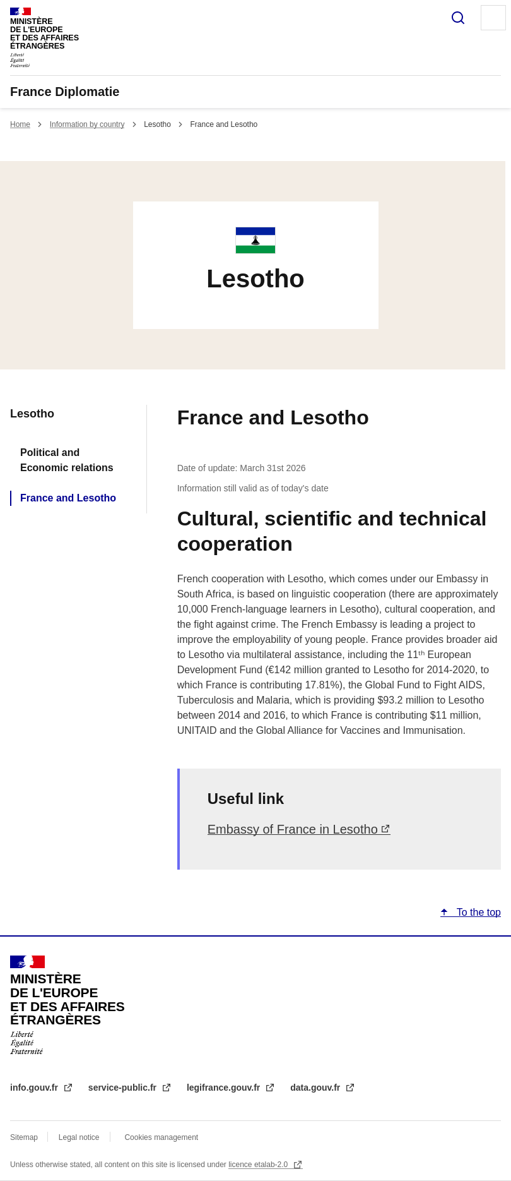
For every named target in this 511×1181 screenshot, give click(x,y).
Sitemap (25, 1137)
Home (20, 124)
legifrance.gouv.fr (224, 1087)
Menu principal (493, 17)
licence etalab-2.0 (259, 1164)
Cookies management (161, 1137)
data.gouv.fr (316, 1087)
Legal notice (79, 1137)
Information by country (87, 124)
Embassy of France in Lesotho (293, 829)
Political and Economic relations (67, 460)
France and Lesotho (68, 498)
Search (458, 17)
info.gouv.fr (35, 1087)
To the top (477, 912)
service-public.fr (123, 1087)
